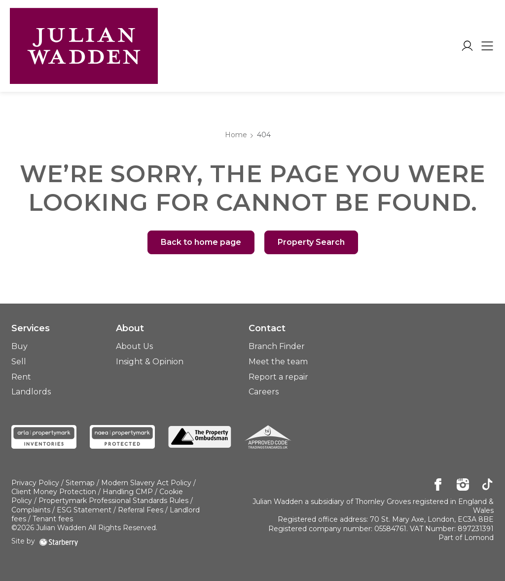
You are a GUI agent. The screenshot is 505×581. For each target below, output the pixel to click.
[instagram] (463, 485)
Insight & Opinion (149, 361)
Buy (19, 346)
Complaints (30, 509)
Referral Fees (140, 509)
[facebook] (438, 485)
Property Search (311, 242)
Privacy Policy (35, 482)
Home (236, 134)
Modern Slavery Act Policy (146, 482)
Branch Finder (277, 346)
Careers (264, 391)
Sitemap (80, 482)
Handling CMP (128, 491)
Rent (21, 377)
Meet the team (278, 361)
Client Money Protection (53, 491)
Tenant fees (53, 518)
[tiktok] (487, 485)
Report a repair (278, 377)
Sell (18, 361)
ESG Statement (84, 509)
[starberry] (58, 541)
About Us (134, 346)
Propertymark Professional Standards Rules (113, 500)
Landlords (31, 391)
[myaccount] (467, 46)
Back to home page (201, 242)
